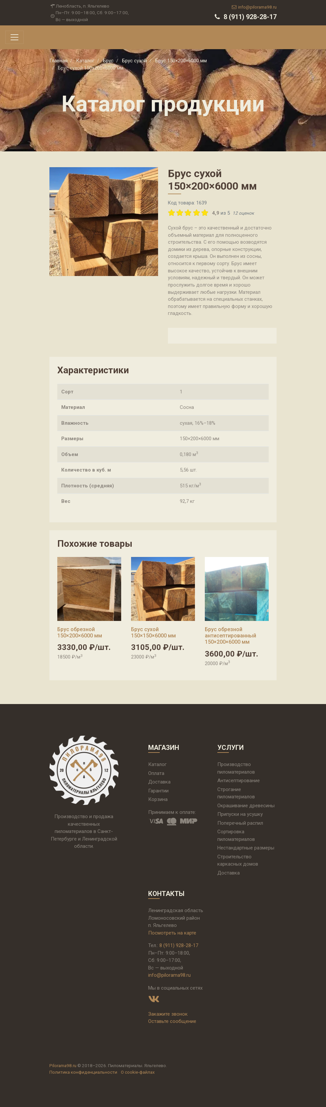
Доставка (159, 782)
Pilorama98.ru (62, 1065)
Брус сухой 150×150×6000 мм (153, 632)
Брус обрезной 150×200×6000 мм (79, 632)
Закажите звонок (168, 1014)
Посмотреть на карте (172, 933)
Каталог (157, 764)
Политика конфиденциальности (83, 1072)
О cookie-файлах (138, 1072)
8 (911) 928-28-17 (245, 17)
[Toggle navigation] (14, 37)
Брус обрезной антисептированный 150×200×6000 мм (230, 635)
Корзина (158, 799)
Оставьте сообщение (172, 1021)
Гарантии (158, 791)
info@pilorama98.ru (254, 7)
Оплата (156, 773)
